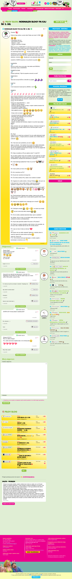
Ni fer (60, 285)
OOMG (61, 341)
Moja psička (54, 123)
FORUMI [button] (23, 8)
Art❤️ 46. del (54, 117)
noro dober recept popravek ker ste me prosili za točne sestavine (59, 242)
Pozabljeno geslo (62, 70)
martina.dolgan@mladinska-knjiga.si (36, 550)
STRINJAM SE (36, 577)
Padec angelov (55, 160)
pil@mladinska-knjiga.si (11, 543)
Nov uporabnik (53, 70)
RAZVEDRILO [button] (30, 8)
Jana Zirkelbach (6, 547)
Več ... (24, 470)
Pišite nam (58, 8)
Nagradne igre (40, 8)
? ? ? (60, 100)
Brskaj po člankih (49, 8)
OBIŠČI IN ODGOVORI (8, 503)
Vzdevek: (51, 58)
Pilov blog (10, 22)
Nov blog (60, 22)
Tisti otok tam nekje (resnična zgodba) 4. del (57, 146)
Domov (10, 8)
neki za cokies (55, 175)
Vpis (51, 68)
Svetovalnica (16, 8)
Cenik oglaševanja (33, 552)
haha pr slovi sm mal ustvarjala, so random (57, 168)
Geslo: (50, 62)
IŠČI (70, 80)
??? (63, 8)
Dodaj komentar (20, 268)
